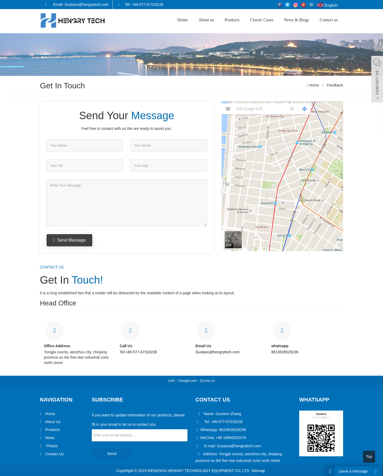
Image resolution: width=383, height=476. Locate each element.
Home (182, 20)
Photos (51, 446)
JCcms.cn (207, 381)
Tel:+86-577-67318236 (138, 352)
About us (206, 20)
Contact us (329, 20)
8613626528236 (284, 352)
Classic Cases (261, 20)
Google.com (187, 381)
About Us (53, 422)
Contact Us (54, 454)
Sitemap (258, 471)
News (50, 438)
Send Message (69, 240)
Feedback (334, 85)
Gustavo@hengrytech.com (217, 352)
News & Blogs (296, 20)
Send (111, 453)
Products (231, 20)
